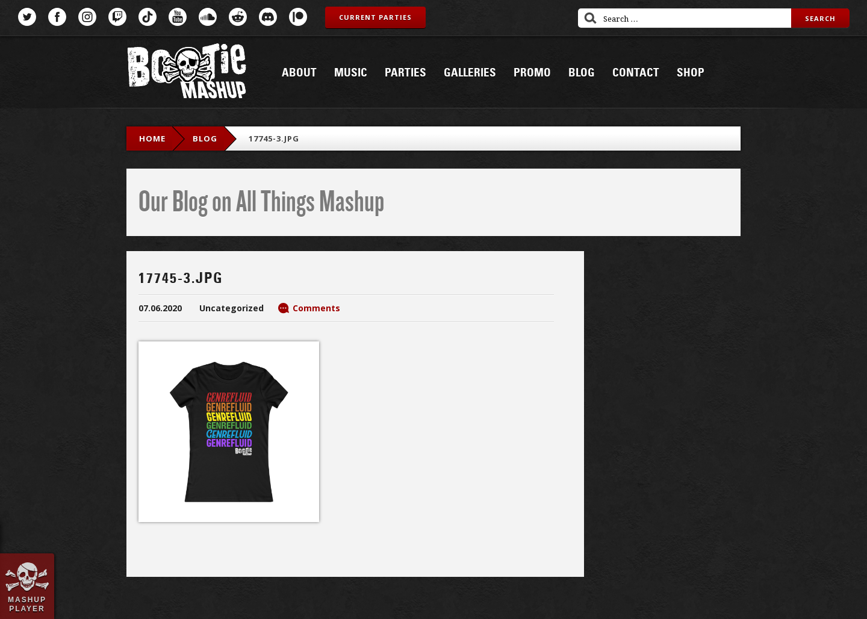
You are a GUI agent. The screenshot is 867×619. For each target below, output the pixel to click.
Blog (581, 72)
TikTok (147, 17)
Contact (635, 72)
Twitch (117, 17)
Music (350, 72)
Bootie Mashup (186, 73)
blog (205, 138)
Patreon (298, 17)
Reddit (238, 17)
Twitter (27, 17)
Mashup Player (27, 604)
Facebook (57, 17)
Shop (690, 72)
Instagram (87, 17)
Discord (268, 17)
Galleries (470, 72)
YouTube (178, 17)
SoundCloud (208, 17)
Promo (532, 72)
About (299, 72)
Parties (405, 72)
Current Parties (375, 17)
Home (152, 138)
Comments (316, 308)
